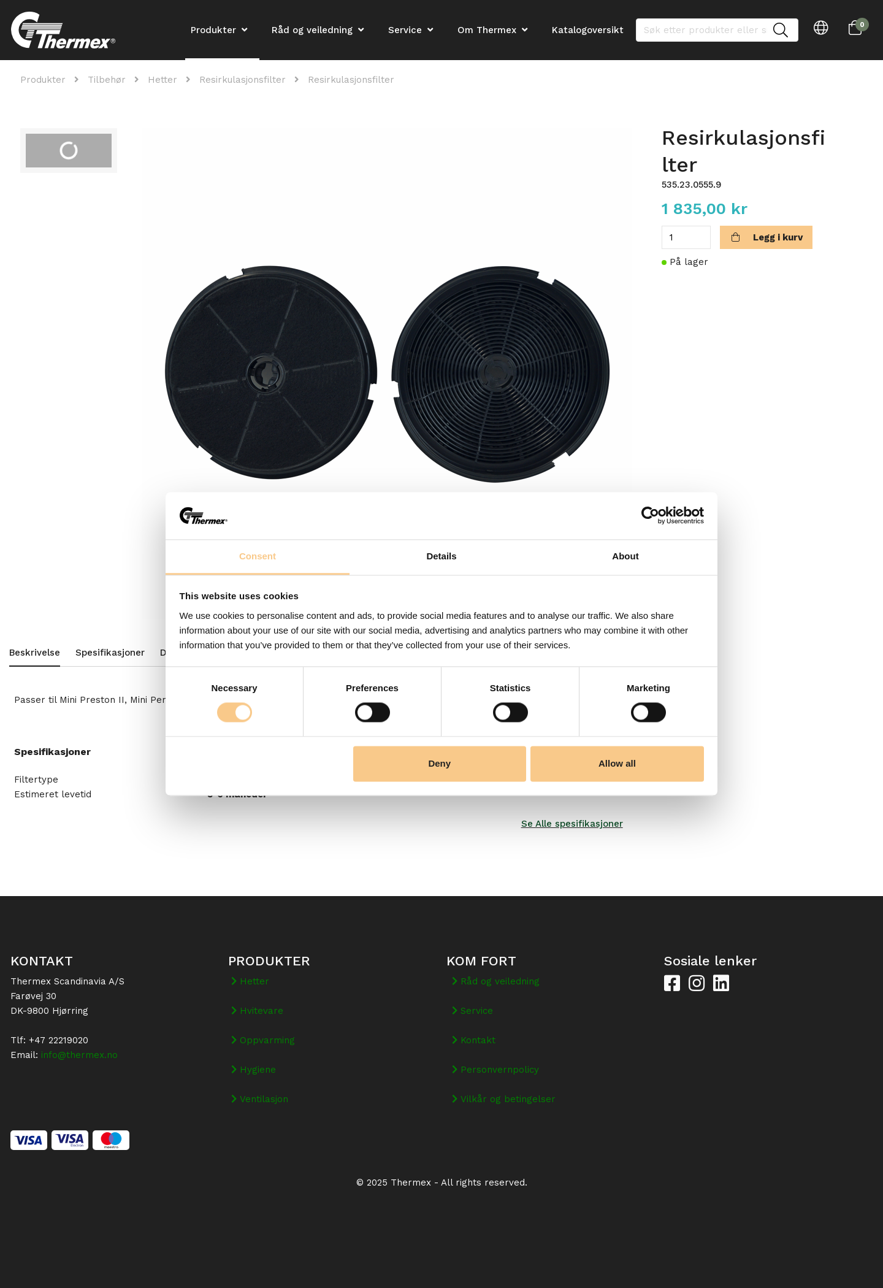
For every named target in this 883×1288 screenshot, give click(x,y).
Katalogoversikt (588, 30)
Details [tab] (441, 556)
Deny (439, 763)
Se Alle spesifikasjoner (572, 823)
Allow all (617, 763)
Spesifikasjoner (110, 652)
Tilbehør (107, 79)
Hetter (162, 79)
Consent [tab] (257, 556)
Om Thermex (486, 30)
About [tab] (625, 556)
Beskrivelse (34, 652)
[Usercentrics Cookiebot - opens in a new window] (650, 516)
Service (405, 30)
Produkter (43, 79)
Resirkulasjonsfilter (242, 79)
